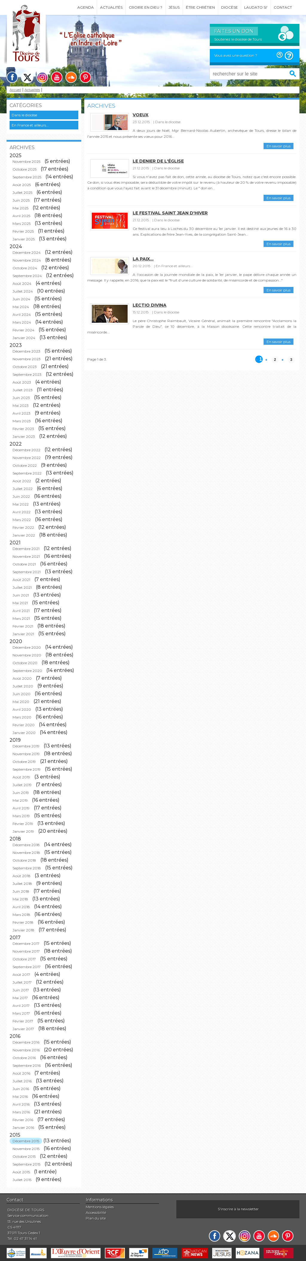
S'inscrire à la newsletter (238, 1209)
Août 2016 (21, 1073)
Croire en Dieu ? (145, 7)
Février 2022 (23, 527)
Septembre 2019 (27, 769)
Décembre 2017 (26, 943)
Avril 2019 (21, 808)
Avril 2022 (21, 512)
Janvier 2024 (24, 338)
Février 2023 (23, 428)
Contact (283, 7)
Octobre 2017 (24, 959)
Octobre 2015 (24, 1156)
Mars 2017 (21, 1013)
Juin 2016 (21, 1089)
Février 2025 (23, 231)
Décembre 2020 (27, 647)
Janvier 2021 (23, 634)
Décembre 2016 (26, 1042)
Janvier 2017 (23, 1029)
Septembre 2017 (27, 967)
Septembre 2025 (27, 177)
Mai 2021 (20, 603)
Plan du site (96, 1218)
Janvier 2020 (24, 732)
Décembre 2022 (26, 450)
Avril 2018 (21, 907)
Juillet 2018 (22, 883)
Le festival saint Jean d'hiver (170, 213)
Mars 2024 (22, 322)
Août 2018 (21, 876)
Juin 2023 (21, 397)
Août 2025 (22, 185)
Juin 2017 (21, 990)
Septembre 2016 (27, 1065)
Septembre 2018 (27, 868)
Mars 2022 (22, 519)
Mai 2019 (20, 800)
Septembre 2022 (27, 473)
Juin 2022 (21, 496)
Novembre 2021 (26, 556)
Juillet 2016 (22, 1081)
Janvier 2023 (24, 436)
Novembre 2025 (26, 161)
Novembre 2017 (26, 951)
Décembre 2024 (27, 252)
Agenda (85, 7)
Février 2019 (23, 823)
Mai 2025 (20, 208)
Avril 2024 (22, 314)
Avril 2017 (21, 1005)
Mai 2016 (20, 1096)
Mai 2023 (21, 405)
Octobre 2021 (24, 564)
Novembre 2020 (27, 655)
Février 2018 (23, 922)
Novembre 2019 (26, 754)
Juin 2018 (21, 891)
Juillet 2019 (22, 785)
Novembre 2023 (27, 359)
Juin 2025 (21, 200)
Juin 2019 (21, 792)
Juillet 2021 (22, 587)
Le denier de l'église (158, 161)
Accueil (15, 90)
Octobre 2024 (25, 268)
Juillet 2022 (23, 488)
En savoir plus (278, 146)
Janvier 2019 (23, 831)
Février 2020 (24, 725)
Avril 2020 (22, 709)
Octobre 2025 (24, 169)
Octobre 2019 (24, 761)
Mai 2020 (21, 701)
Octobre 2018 (24, 860)
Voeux (141, 115)
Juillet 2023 (23, 390)
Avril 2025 (21, 216)
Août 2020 (22, 678)
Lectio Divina (149, 305)
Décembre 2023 (26, 351)
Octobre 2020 (25, 663)
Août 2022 (22, 481)
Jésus (174, 7)
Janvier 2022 (24, 535)
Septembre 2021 (27, 572)
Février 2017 (23, 1021)
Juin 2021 (21, 595)
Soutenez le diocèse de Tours (238, 39)
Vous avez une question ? (235, 55)
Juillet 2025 (22, 192)
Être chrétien (200, 7)
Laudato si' (255, 7)
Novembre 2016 (26, 1050)
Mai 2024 (21, 307)
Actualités (111, 7)
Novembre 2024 (27, 260)
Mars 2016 (21, 1112)
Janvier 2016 (23, 1127)
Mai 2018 (20, 899)
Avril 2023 (21, 413)
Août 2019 (21, 777)
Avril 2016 (21, 1104)
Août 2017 (21, 974)
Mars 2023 (22, 421)
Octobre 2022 (25, 465)
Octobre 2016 (24, 1058)
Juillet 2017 (22, 982)
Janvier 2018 (23, 930)
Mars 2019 (21, 816)
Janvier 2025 (24, 239)
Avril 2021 (21, 610)
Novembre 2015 (26, 1148)
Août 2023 (22, 382)
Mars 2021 (21, 618)
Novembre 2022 (27, 457)
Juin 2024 (21, 299)
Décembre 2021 (26, 548)
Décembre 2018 (26, 845)
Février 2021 (23, 626)
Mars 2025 (21, 223)
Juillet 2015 (22, 1179)
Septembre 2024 (27, 275)
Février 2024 (23, 330)
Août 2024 (22, 283)
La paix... (143, 259)
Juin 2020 (21, 694)
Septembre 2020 (27, 670)
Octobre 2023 (25, 366)
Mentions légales (100, 1207)
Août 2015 (21, 1172)
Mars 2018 (21, 914)
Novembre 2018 (26, 852)
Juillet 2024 (23, 291)
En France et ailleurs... (30, 125)
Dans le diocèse (24, 115)
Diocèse (229, 7)
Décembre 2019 (26, 746)
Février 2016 (23, 1120)
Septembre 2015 (26, 1164)
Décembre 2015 (26, 1141)
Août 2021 (21, 579)
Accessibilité (96, 1212)
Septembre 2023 (27, 374)
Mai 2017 (20, 998)
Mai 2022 (21, 504)
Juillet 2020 (23, 686)
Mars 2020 (22, 717)
